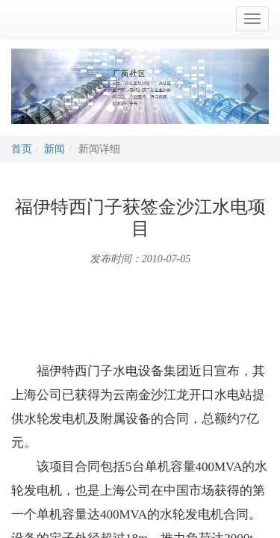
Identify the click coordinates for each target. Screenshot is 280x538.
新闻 (54, 149)
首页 (21, 149)
